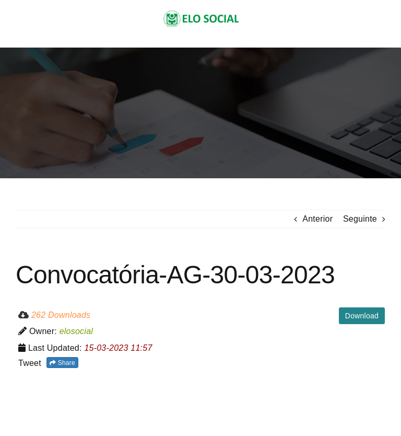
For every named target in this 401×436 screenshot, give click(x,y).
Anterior (317, 218)
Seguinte (360, 218)
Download (362, 316)
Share (62, 362)
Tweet (29, 363)
